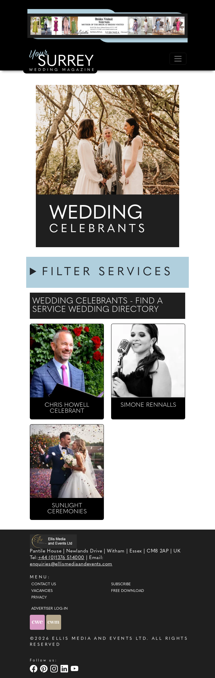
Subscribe (121, 584)
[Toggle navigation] (178, 59)
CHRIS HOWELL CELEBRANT (67, 408)
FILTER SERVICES (107, 272)
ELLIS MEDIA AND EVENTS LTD (99, 638)
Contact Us (43, 584)
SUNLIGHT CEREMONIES (67, 509)
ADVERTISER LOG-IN (49, 609)
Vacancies (42, 591)
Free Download (127, 591)
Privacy (39, 597)
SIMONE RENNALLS (148, 405)
